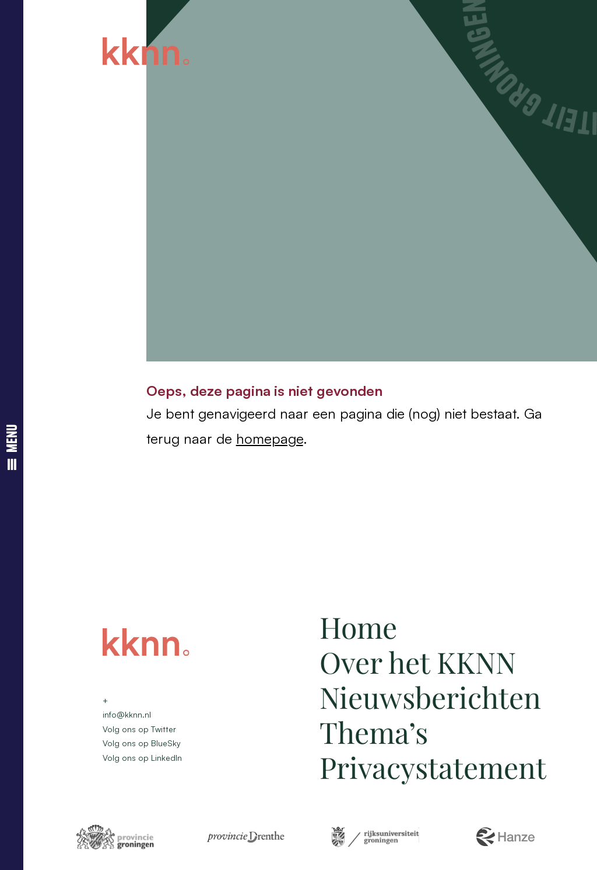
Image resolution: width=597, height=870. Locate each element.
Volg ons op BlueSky (142, 743)
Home (358, 626)
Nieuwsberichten (430, 696)
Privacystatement (432, 767)
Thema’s (373, 731)
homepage (269, 438)
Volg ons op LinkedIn (142, 758)
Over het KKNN (417, 661)
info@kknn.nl (127, 714)
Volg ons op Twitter (139, 729)
